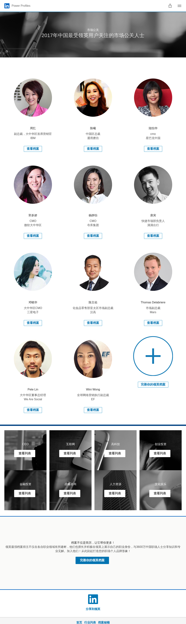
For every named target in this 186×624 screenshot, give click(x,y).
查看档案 (33, 149)
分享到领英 (93, 609)
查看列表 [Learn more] (25, 453)
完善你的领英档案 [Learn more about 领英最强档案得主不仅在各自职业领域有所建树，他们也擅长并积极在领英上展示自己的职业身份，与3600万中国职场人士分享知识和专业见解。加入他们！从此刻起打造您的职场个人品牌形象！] (92, 560)
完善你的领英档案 (153, 384)
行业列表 (90, 622)
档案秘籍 (104, 622)
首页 (79, 622)
